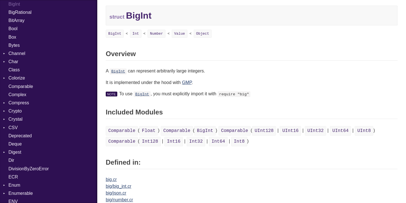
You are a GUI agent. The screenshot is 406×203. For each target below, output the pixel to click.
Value (179, 34)
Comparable (20, 86)
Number (156, 34)
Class (14, 69)
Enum (14, 185)
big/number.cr (119, 199)
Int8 (239, 141)
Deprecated (20, 135)
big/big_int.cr (118, 186)
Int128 (150, 141)
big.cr (111, 179)
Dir (11, 160)
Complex (17, 94)
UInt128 (264, 130)
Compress (18, 102)
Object (202, 34)
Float (148, 130)
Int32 (196, 141)
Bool (12, 28)
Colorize (16, 78)
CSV (13, 127)
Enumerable (20, 193)
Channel (16, 53)
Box (12, 37)
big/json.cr (116, 193)
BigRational (20, 12)
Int (136, 34)
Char (13, 61)
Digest (14, 152)
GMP (186, 82)
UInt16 (290, 130)
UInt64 (340, 130)
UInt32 (315, 130)
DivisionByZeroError (28, 168)
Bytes (14, 45)
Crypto (15, 111)
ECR (13, 177)
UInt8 (364, 130)
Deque (15, 144)
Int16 (173, 141)
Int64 (218, 141)
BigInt (114, 34)
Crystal (15, 119)
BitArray (16, 20)
